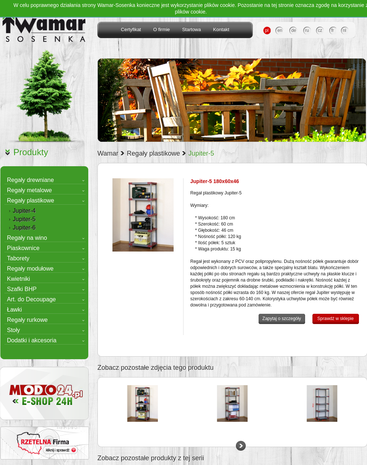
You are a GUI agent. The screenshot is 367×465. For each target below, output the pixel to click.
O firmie (161, 29)
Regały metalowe (29, 190)
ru (307, 30)
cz (320, 30)
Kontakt (221, 29)
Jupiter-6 (24, 227)
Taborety (18, 258)
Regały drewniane (30, 180)
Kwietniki (18, 279)
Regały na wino (27, 238)
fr (332, 30)
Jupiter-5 (24, 219)
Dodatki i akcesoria (31, 340)
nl (344, 30)
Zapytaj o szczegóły (281, 318)
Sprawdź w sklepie (335, 318)
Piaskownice (23, 248)
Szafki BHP (22, 289)
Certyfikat (131, 29)
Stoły (13, 330)
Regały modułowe (30, 268)
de (293, 30)
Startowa (191, 29)
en (279, 30)
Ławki (14, 309)
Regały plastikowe (30, 200)
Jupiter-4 (24, 211)
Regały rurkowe (27, 320)
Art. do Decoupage (31, 299)
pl (266, 30)
